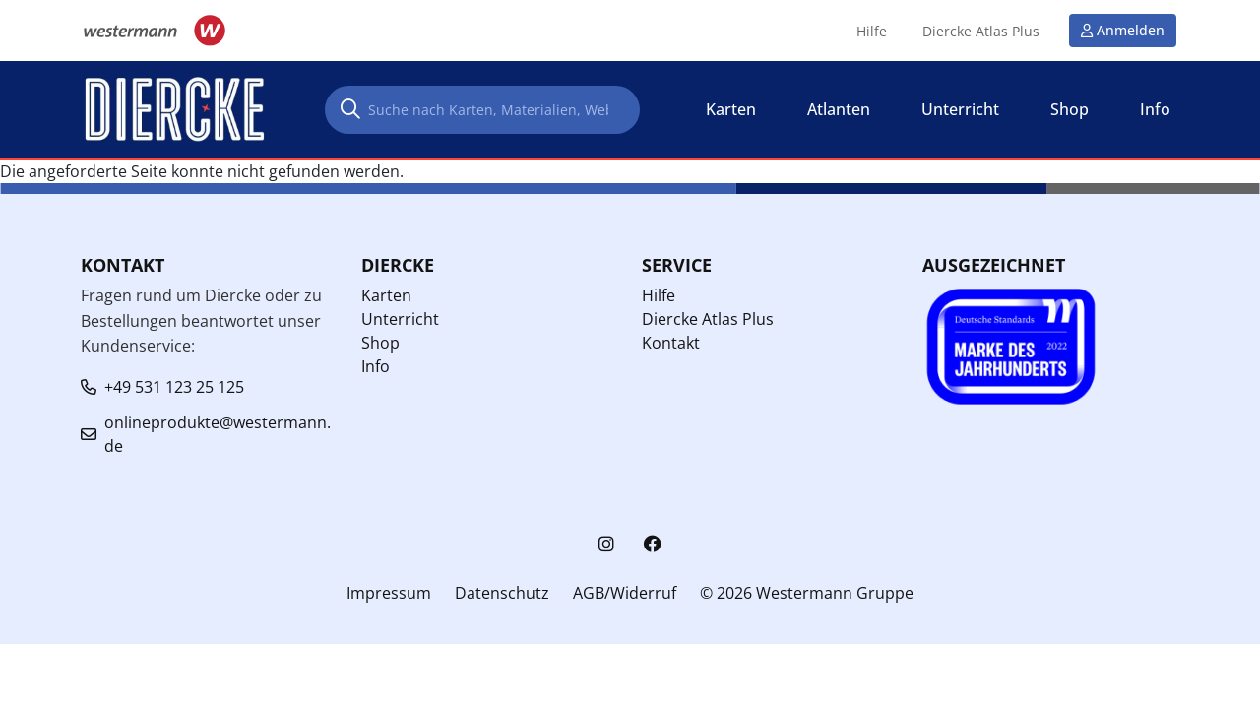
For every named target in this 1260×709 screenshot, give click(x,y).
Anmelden (1131, 30)
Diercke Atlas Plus (981, 31)
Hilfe (871, 31)
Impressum (388, 593)
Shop (380, 343)
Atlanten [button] (838, 109)
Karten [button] (731, 109)
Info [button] (1155, 109)
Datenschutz (502, 593)
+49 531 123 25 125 (174, 387)
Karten (386, 295)
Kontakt (671, 343)
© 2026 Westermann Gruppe (807, 593)
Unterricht (400, 319)
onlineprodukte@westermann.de (217, 434)
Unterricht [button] (960, 109)
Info (375, 366)
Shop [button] (1069, 109)
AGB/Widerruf (624, 593)
